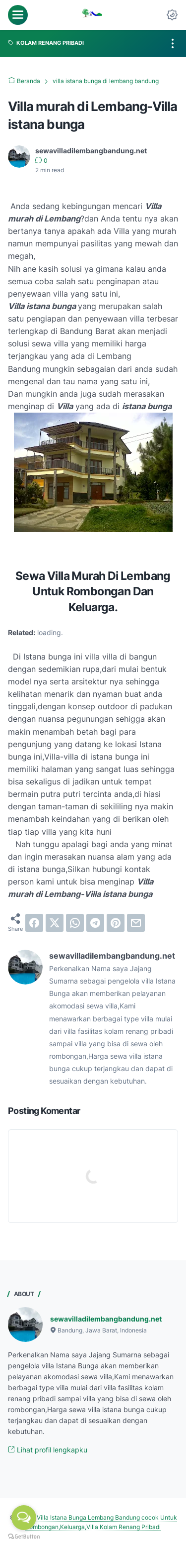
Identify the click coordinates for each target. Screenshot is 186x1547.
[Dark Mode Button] (172, 15)
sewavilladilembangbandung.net (106, 1319)
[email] (136, 923)
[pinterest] (115, 923)
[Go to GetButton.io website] (24, 1537)
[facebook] (34, 923)
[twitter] (54, 923)
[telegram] (95, 923)
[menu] (18, 15)
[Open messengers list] (23, 1517)
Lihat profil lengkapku (47, 1449)
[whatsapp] (75, 923)
